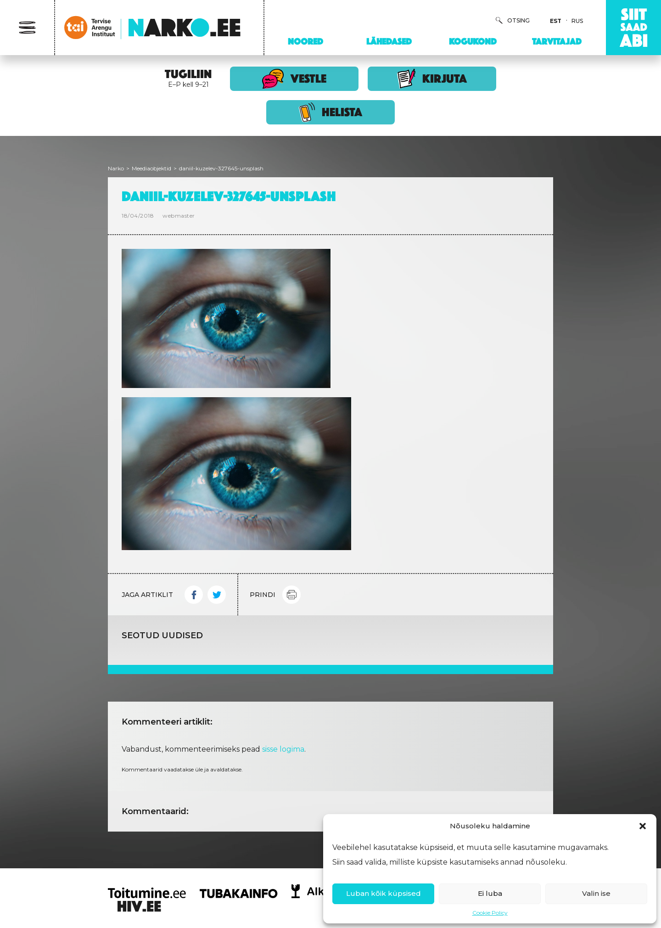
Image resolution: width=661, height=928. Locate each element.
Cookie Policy (490, 912)
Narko (116, 168)
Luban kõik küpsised (383, 893)
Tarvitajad (557, 41)
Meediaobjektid (151, 168)
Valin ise (596, 893)
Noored (305, 41)
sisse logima (283, 749)
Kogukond (473, 41)
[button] (642, 826)
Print (291, 594)
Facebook (194, 594)
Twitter (216, 594)
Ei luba (490, 893)
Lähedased (389, 41)
